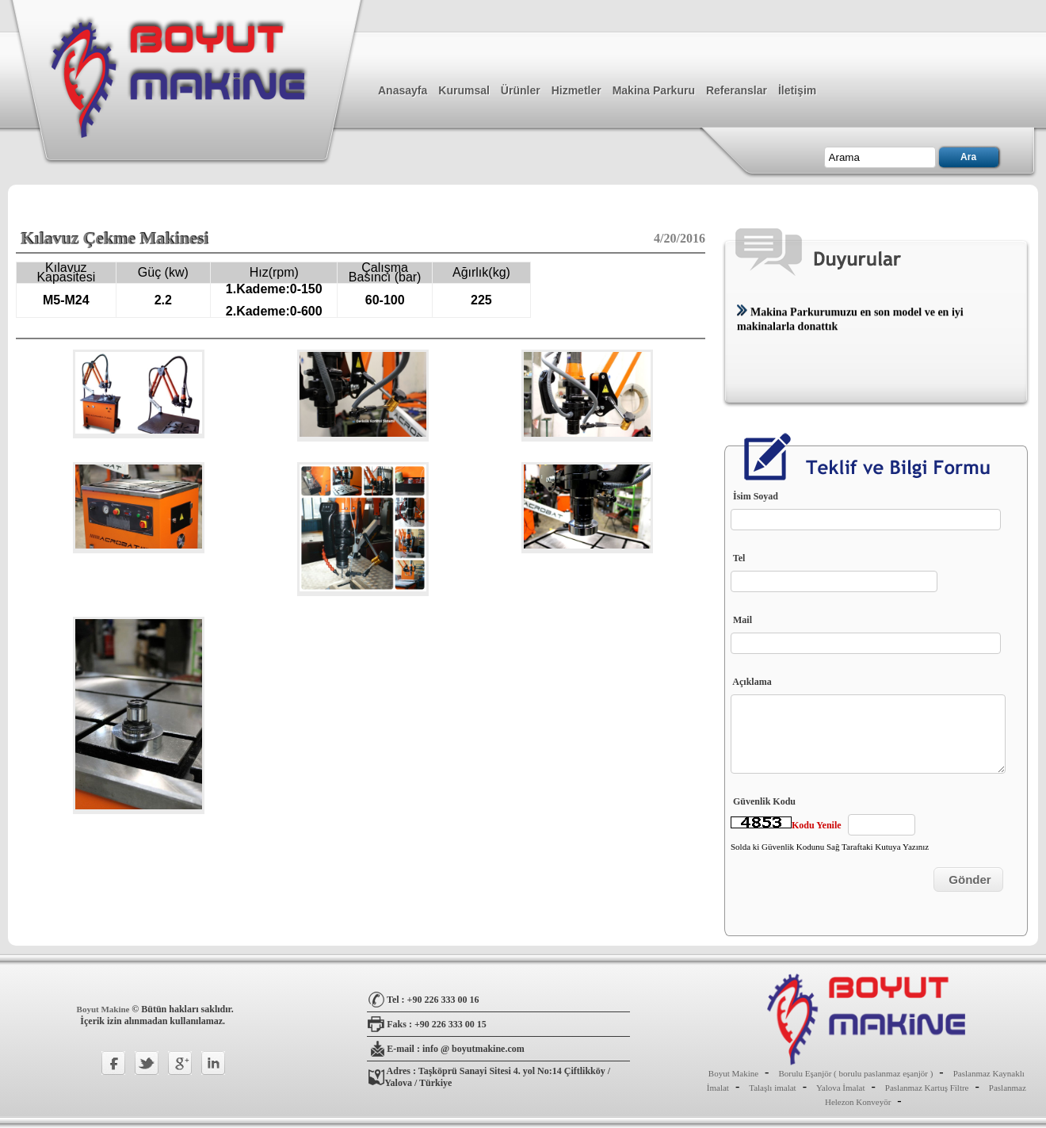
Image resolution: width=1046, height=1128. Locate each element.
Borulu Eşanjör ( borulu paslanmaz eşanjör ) (855, 1073)
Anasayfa (402, 90)
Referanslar (736, 90)
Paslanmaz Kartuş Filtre (927, 1087)
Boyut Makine (104, 1009)
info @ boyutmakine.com (473, 1048)
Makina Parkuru (654, 90)
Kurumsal (464, 90)
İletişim (797, 90)
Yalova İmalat (840, 1087)
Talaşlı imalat (772, 1087)
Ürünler (520, 90)
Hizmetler (576, 90)
